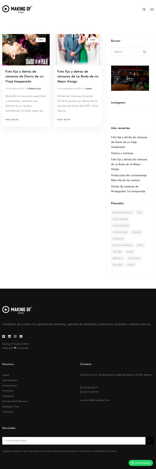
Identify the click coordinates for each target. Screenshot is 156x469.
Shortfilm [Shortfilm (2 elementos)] (117, 264)
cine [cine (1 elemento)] (139, 212)
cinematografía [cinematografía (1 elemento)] (121, 225)
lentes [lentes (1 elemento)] (129, 251)
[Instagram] (15, 336)
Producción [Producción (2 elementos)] (134, 258)
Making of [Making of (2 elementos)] (118, 258)
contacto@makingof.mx (95, 400)
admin (89, 88)
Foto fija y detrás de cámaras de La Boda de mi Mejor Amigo (77, 76)
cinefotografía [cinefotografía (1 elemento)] (120, 219)
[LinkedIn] (9, 336)
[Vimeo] (3, 336)
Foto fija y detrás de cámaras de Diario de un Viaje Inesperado (24, 76)
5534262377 (89, 387)
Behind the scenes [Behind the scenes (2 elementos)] (122, 212)
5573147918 (89, 392)
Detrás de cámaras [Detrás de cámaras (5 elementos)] (122, 245)
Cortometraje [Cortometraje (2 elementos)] (120, 232)
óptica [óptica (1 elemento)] (131, 264)
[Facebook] (21, 336)
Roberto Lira (34, 88)
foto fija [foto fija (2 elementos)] (117, 251)
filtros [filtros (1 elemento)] (140, 245)
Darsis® (24, 347)
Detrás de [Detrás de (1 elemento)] (118, 238)
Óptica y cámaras (122, 153)
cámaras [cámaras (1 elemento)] (136, 232)
